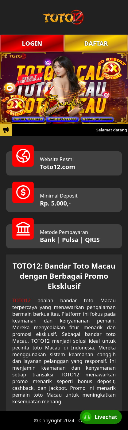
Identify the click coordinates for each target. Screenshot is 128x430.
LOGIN (32, 43)
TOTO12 (21, 300)
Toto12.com (57, 167)
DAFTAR (96, 43)
